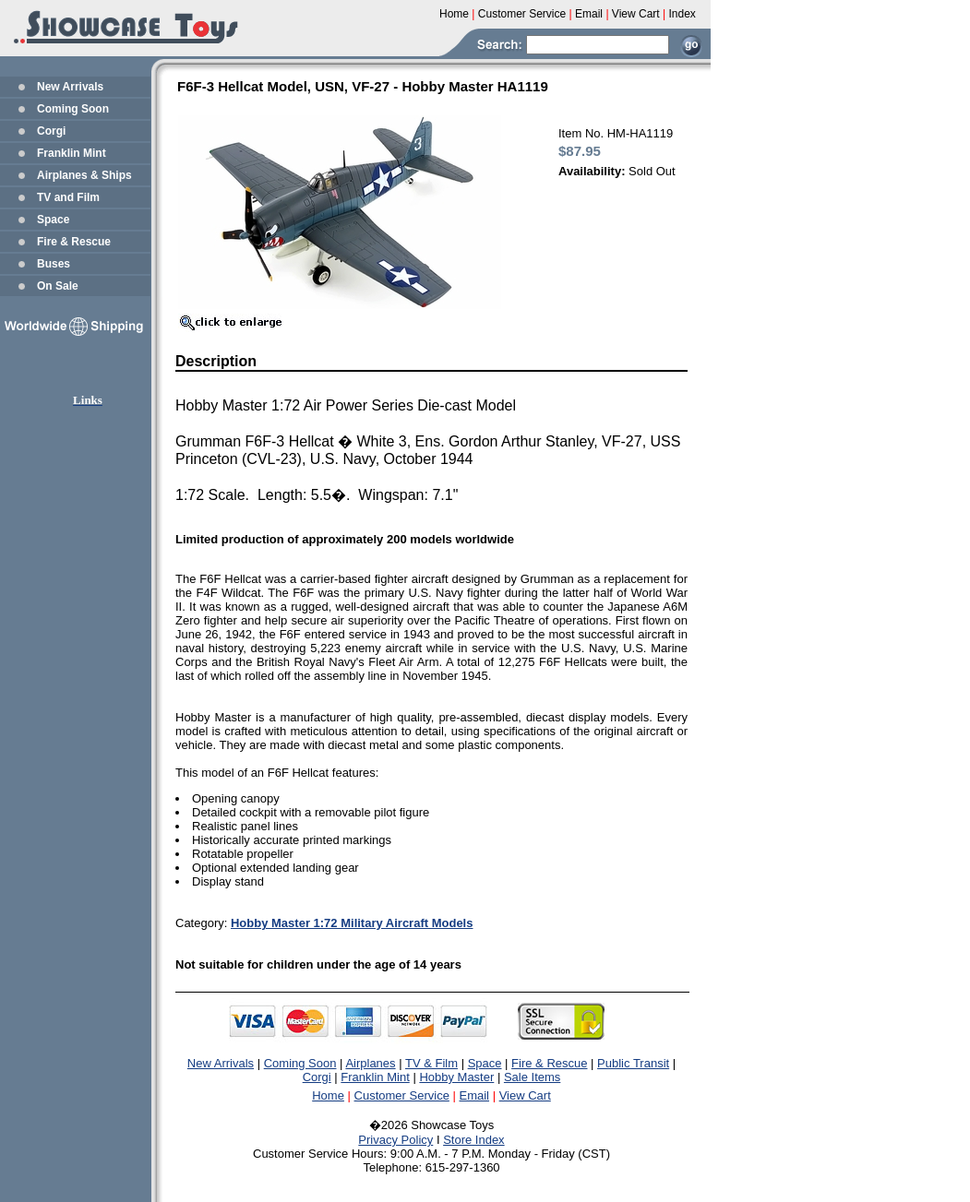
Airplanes (370, 1063)
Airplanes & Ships (84, 175)
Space (53, 219)
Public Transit (633, 1063)
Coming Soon (73, 108)
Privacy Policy (395, 1140)
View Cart (525, 1095)
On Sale (57, 286)
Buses (53, 263)
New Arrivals (70, 86)
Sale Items (532, 1077)
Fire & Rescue (74, 241)
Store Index (474, 1140)
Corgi (51, 131)
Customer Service (401, 1095)
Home (328, 1095)
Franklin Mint (71, 153)
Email (475, 1095)
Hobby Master (456, 1077)
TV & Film (431, 1063)
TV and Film (68, 197)
